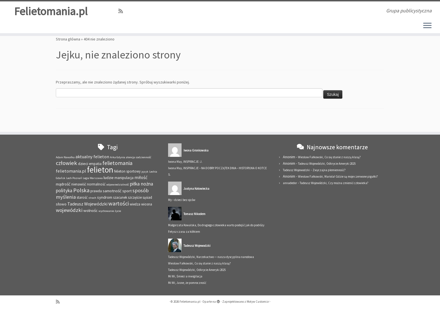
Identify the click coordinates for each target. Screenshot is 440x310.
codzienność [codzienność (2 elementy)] (143, 157)
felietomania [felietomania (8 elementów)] (117, 163)
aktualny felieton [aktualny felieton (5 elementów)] (92, 156)
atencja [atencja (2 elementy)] (130, 157)
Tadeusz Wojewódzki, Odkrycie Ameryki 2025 (197, 270)
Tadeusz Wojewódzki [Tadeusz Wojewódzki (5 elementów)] (87, 204)
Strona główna (68, 39)
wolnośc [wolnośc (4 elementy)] (90, 210)
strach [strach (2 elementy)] (92, 198)
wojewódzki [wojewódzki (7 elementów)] (69, 210)
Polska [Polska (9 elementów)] (81, 190)
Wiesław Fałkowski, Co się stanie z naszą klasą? (199, 263)
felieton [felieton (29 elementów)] (100, 169)
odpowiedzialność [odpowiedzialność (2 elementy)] (117, 184)
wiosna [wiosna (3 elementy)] (146, 204)
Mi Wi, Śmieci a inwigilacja (185, 276)
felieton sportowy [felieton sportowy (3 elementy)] (127, 171)
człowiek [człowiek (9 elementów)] (66, 163)
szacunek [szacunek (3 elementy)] (120, 197)
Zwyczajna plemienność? (329, 170)
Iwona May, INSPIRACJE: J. (185, 162)
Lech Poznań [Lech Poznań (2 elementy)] (74, 178)
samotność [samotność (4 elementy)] (112, 190)
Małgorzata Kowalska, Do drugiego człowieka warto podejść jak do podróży (216, 225)
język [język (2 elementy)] (144, 171)
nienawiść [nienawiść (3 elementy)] (78, 184)
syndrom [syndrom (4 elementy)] (104, 197)
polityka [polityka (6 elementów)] (64, 190)
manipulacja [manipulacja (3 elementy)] (124, 177)
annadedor (290, 183)
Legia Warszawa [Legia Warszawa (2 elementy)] (93, 178)
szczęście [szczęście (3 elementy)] (135, 197)
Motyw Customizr (258, 302)
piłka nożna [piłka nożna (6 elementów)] (141, 184)
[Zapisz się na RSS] (122, 11)
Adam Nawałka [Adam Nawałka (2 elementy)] (65, 157)
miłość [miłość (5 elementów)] (140, 177)
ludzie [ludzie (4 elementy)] (109, 177)
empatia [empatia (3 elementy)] (95, 163)
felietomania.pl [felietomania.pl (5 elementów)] (71, 171)
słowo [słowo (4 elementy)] (61, 204)
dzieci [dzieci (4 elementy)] (83, 163)
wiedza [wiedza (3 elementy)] (135, 204)
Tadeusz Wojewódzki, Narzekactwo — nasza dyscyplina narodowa (211, 257)
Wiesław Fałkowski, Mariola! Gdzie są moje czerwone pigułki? (338, 176)
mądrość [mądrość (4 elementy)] (63, 184)
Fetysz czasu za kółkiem (184, 232)
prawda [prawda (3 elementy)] (96, 191)
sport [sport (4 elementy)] (127, 190)
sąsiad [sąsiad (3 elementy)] (147, 197)
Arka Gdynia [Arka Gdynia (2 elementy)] (117, 157)
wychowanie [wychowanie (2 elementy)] (106, 211)
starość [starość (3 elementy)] (82, 197)
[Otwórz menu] (427, 26)
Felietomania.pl (51, 11)
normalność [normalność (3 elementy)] (96, 184)
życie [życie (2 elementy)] (118, 211)
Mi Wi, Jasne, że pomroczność (187, 283)
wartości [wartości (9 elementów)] (118, 203)
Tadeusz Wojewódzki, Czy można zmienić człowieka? (334, 183)
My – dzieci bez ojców (181, 200)
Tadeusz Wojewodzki (296, 170)
